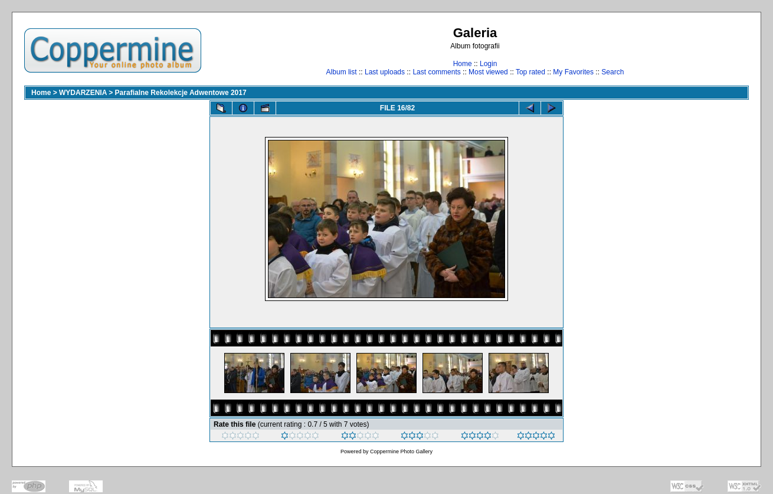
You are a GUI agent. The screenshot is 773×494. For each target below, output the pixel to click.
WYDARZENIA (83, 93)
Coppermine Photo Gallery (401, 451)
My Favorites (573, 72)
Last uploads (385, 72)
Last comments (436, 72)
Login (488, 64)
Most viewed (488, 72)
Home (462, 64)
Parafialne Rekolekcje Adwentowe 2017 (181, 93)
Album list (341, 72)
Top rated (530, 72)
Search (612, 72)
